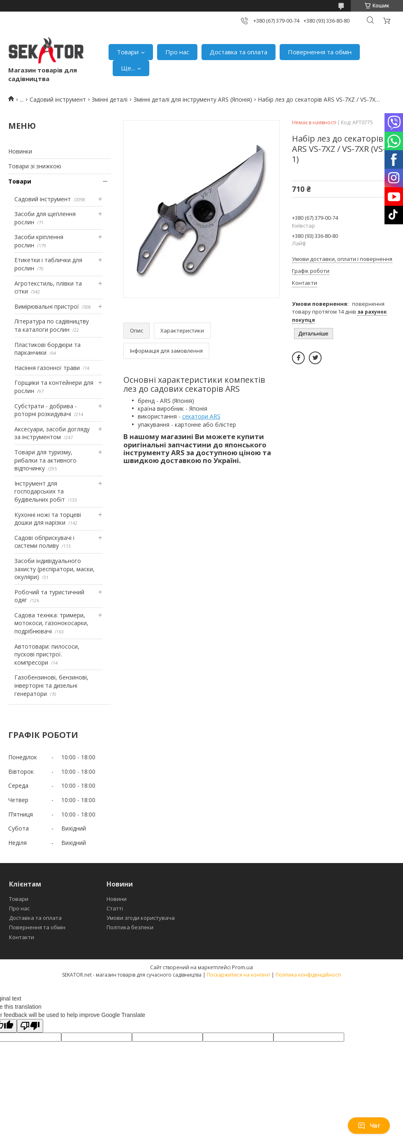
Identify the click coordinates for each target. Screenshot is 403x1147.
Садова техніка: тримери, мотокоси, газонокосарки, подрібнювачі (51, 623)
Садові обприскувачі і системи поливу (44, 542)
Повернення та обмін (320, 52)
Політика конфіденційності (308, 974)
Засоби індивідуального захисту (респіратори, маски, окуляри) (54, 569)
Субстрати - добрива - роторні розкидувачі (45, 410)
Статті (115, 908)
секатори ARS (201, 416)
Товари (128, 52)
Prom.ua (242, 967)
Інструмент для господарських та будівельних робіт (39, 491)
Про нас (177, 52)
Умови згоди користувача (141, 917)
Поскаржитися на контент (238, 974)
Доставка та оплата (238, 52)
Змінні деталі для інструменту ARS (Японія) (193, 99)
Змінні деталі (109, 99)
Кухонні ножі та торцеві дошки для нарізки (47, 519)
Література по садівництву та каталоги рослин (51, 325)
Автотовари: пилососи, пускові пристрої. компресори (46, 654)
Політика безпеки (130, 927)
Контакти (21, 937)
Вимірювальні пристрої (46, 306)
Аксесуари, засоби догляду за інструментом (52, 433)
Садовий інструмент (58, 99)
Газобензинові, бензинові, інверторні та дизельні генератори (51, 685)
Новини (117, 899)
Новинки (20, 151)
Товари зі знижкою (34, 166)
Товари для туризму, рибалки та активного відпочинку (45, 460)
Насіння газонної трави (47, 368)
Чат (369, 1125)
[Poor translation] (30, 1026)
